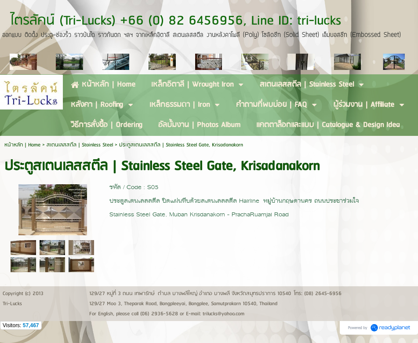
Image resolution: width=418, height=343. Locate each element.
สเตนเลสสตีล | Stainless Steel (80, 145)
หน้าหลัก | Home (23, 145)
